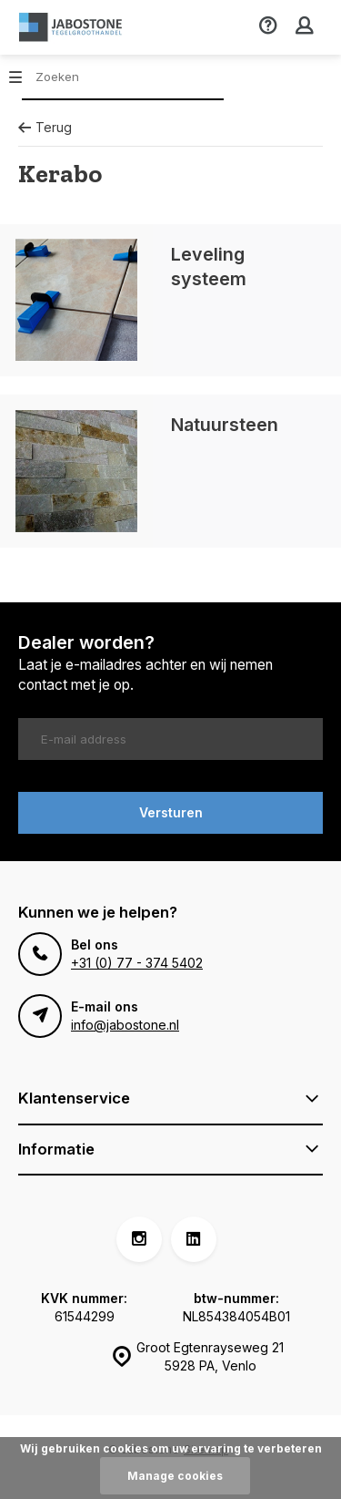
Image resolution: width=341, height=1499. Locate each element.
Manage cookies (175, 1476)
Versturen (171, 812)
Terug (45, 127)
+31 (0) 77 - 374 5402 (137, 962)
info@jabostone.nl (125, 1024)
